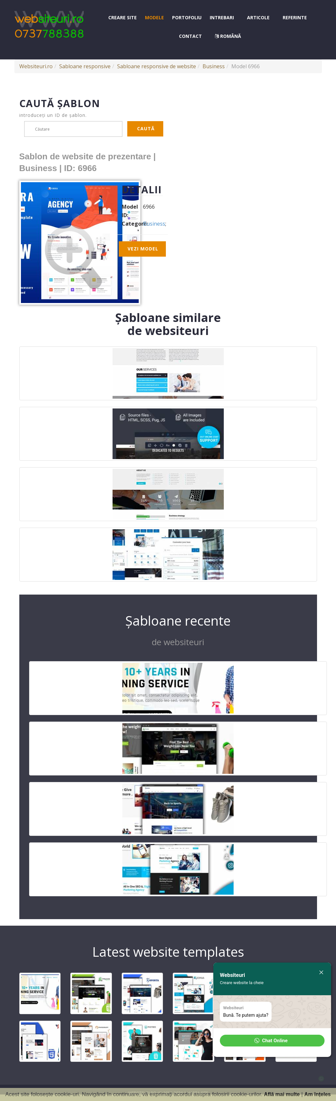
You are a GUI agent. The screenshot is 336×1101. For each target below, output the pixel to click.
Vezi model (143, 249)
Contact (190, 36)
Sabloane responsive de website (156, 66)
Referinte (295, 17)
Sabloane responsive (85, 66)
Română (228, 36)
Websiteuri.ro (36, 66)
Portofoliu (187, 17)
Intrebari (222, 17)
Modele (154, 17)
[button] (272, 1040)
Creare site (122, 17)
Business (214, 66)
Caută (146, 128)
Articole (258, 17)
